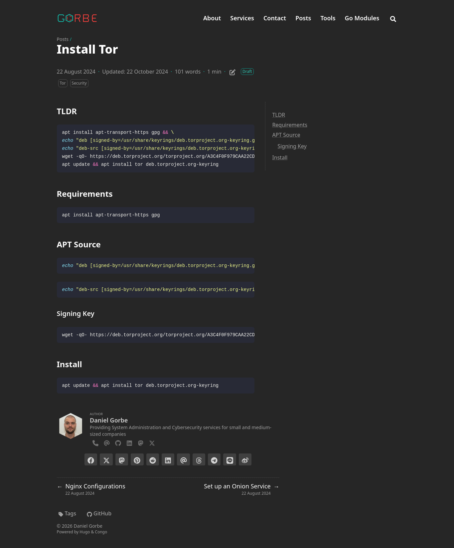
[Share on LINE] (229, 459)
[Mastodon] (140, 442)
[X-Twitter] (152, 442)
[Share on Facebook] (90, 459)
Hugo (84, 532)
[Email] (106, 442)
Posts (63, 39)
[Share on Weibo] (245, 459)
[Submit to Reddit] (152, 459)
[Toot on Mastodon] (121, 459)
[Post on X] (106, 459)
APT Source (286, 134)
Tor (63, 83)
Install (279, 157)
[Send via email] (183, 459)
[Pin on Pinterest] (137, 459)
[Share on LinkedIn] (168, 459)
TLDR (278, 115)
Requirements (289, 125)
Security (79, 83)
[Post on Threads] (199, 459)
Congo (101, 532)
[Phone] (95, 442)
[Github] (118, 442)
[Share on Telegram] (214, 459)
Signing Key (291, 146)
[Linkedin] (129, 442)
